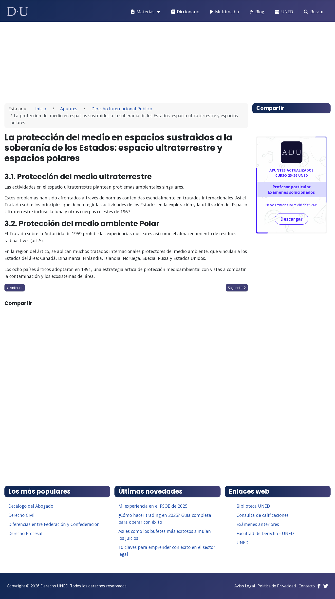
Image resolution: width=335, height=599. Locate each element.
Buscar (313, 12)
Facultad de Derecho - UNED (265, 533)
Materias (141, 12)
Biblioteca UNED (253, 506)
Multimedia (223, 12)
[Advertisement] (156, 60)
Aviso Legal (244, 586)
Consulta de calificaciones (263, 515)
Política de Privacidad (277, 586)
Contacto (306, 586)
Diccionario (184, 12)
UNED (283, 12)
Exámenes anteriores (258, 524)
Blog (256, 12)
